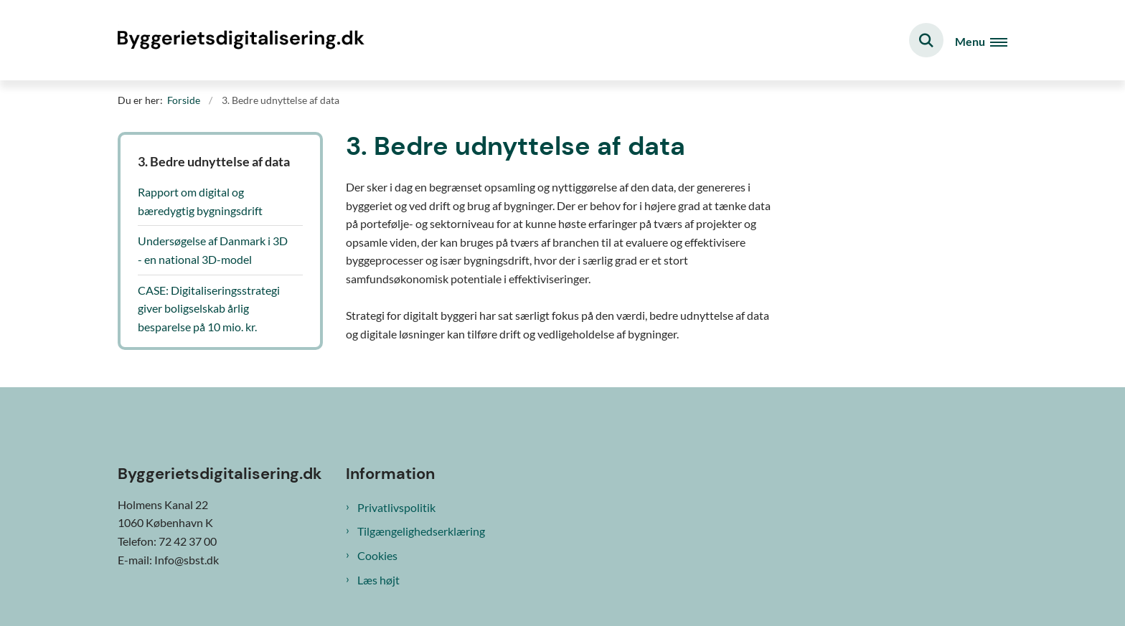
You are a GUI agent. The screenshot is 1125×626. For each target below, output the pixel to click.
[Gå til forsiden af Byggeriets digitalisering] (243, 39)
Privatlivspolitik (396, 507)
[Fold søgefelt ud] (926, 40)
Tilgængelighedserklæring (421, 531)
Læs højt (378, 580)
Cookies (377, 555)
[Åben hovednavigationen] (981, 41)
